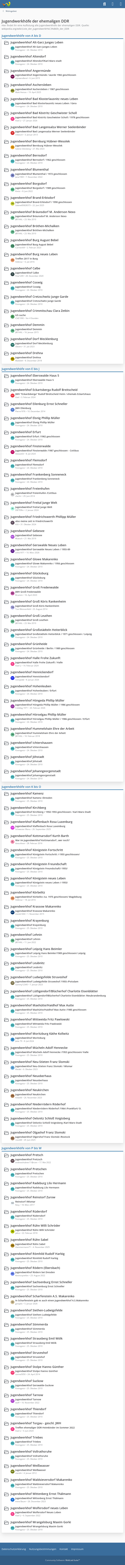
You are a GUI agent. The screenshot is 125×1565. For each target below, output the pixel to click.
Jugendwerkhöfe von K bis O (21, 787)
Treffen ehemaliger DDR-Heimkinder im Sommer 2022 (45, 1427)
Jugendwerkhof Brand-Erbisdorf (33, 198)
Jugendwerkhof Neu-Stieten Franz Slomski (40, 1062)
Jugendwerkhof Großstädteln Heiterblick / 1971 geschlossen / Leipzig (53, 634)
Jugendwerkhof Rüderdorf (29, 1211)
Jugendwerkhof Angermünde (31, 70)
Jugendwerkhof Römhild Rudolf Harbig (38, 1254)
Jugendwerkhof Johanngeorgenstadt (36, 771)
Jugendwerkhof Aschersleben (31, 85)
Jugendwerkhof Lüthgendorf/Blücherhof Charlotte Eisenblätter (54, 991)
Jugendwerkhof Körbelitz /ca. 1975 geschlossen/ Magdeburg (48, 896)
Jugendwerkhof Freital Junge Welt (34, 503)
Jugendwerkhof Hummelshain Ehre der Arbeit (42, 729)
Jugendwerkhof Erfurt (26, 432)
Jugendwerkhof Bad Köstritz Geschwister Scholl (44, 113)
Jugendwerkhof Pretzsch (28, 1159)
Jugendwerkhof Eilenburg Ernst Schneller (39, 404)
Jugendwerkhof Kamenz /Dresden (33, 797)
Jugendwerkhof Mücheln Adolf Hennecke (39, 1048)
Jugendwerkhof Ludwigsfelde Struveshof (39, 977)
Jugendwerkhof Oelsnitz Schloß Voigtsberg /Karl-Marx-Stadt (48, 1122)
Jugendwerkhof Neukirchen (30, 1090)
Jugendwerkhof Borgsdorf (29, 183)
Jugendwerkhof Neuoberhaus (31, 1076)
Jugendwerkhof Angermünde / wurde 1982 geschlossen (45, 74)
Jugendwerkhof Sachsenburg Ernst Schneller (41, 1282)
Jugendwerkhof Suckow (27, 1381)
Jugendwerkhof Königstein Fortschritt (37, 850)
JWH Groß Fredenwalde (28, 591)
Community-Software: (62, 1560)
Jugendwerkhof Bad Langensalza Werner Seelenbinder (48, 127)
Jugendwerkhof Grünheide (29, 644)
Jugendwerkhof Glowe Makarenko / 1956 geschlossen (44, 563)
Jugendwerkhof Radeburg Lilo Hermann (38, 1183)
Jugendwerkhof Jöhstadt (27, 757)
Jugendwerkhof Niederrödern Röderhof (38, 1104)
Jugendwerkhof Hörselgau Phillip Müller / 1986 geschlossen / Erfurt (52, 718)
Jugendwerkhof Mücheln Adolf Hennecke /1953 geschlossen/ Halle (52, 1051)
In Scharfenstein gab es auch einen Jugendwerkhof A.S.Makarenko (52, 1300)
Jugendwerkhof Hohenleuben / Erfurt (35, 690)
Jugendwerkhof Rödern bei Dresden (35, 1272)
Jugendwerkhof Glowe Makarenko (34, 559)
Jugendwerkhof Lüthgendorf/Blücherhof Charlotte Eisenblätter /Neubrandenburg (60, 995)
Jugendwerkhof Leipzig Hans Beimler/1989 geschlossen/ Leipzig (50, 953)
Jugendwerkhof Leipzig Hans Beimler (36, 949)
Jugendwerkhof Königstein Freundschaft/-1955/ (41, 868)
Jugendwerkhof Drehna (27, 353)
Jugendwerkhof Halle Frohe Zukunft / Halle (39, 662)
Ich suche (20, 314)
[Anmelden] (112, 4)
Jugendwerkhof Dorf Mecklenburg (34, 339)
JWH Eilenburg (23, 408)
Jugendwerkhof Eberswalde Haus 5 (35, 375)
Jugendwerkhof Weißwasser (30, 1465)
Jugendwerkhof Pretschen (29, 1169)
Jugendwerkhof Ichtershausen (31, 743)
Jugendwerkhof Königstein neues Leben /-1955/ (41, 882)
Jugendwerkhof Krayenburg (30, 920)
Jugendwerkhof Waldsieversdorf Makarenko (41, 1480)
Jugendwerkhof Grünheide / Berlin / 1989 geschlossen (45, 648)
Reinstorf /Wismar (25, 1201)
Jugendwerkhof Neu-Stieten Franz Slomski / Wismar (43, 1066)
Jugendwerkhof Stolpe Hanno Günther (37, 1367)
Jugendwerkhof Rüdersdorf (30, 1215)
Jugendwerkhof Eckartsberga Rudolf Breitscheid (44, 389)
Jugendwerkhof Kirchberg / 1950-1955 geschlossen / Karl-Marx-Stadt (53, 811)
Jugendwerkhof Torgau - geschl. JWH (36, 1423)
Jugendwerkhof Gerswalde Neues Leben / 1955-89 (42, 549)
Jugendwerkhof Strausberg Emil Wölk (36, 1338)
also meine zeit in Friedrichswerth (34, 521)
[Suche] (104, 4)
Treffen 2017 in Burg (26, 258)
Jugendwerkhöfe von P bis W (22, 1148)
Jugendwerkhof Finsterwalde (31, 446)
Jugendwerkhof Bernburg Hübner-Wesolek (40, 141)
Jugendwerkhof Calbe (25, 268)
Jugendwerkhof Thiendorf (28, 1409)
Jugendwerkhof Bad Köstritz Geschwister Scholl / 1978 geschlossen (52, 117)
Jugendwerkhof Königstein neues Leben (38, 878)
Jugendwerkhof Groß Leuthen (31, 615)
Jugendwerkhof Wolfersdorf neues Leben (39, 1508)
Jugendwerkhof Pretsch (27, 1155)
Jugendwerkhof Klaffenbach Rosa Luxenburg (41, 822)
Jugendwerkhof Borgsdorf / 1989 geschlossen (40, 188)
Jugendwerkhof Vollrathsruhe (31, 1451)
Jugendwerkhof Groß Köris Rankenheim (38, 601)
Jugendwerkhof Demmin (27, 325)
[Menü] (121, 4)
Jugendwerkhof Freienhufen (30, 488)
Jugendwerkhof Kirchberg (28, 807)
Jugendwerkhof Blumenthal (30, 169)
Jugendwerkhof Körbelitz (28, 892)
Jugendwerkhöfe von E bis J (20, 369)
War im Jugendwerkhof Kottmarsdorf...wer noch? (42, 840)
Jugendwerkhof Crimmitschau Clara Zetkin (40, 311)
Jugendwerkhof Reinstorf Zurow (33, 1197)
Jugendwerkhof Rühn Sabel (29, 1240)
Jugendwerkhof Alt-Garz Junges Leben (37, 42)
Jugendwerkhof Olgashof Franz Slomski (38, 1132)
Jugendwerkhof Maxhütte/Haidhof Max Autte (42, 1005)
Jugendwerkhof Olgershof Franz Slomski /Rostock (42, 1136)
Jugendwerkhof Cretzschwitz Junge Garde (39, 296)
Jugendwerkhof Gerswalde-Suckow (34, 1385)
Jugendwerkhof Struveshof (29, 1352)
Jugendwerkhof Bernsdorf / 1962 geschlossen (40, 159)
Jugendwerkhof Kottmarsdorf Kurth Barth (40, 836)
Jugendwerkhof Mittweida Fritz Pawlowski (40, 1019)
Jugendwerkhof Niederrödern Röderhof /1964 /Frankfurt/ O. (48, 1108)
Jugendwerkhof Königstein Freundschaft (39, 864)
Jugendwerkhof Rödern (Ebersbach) (35, 1268)
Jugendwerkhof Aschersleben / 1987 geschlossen (42, 89)
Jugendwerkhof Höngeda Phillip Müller (37, 700)
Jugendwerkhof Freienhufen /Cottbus (35, 492)
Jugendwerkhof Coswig (26, 282)
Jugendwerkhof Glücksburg (29, 573)
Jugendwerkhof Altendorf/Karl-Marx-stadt (38, 60)
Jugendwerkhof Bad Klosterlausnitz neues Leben (44, 99)
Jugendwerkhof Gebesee (27, 531)
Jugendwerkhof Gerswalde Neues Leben (38, 545)
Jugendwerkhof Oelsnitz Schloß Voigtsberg (40, 1118)
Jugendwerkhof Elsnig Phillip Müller (35, 418)
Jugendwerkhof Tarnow (27, 1395)
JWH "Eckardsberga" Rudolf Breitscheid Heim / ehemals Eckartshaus (53, 394)
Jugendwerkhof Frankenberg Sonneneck (38, 474)
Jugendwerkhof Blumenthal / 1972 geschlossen (41, 173)
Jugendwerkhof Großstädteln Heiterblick (39, 630)
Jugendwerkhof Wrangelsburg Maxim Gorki (41, 1522)
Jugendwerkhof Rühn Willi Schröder (35, 1225)
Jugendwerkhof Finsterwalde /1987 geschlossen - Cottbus (47, 450)
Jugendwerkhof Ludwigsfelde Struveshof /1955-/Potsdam (46, 981)
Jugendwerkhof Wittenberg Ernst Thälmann (41, 1494)
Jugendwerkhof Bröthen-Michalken (35, 226)
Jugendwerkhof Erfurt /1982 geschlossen (37, 436)
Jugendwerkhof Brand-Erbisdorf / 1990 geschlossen (43, 202)
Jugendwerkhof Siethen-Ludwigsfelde (36, 1310)
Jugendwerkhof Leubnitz (28, 963)
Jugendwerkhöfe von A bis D (21, 35)
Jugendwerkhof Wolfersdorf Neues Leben (38, 1512)
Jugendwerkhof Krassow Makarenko (36, 906)
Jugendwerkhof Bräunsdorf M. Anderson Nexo (43, 212)
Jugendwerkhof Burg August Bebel (34, 240)
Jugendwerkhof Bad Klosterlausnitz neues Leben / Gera (45, 103)
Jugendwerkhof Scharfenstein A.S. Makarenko (42, 1296)
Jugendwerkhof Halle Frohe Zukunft (35, 658)
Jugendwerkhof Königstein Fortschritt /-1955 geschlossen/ (47, 854)
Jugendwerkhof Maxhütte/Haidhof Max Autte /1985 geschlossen (50, 1009)
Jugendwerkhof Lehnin (26, 935)
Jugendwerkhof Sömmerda (29, 1324)
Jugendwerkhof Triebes (27, 1437)
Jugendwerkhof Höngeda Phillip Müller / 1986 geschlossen (47, 704)
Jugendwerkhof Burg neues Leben (34, 254)
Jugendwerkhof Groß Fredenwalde (35, 587)
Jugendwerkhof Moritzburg (30, 1037)
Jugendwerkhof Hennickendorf (32, 672)
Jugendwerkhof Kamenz (27, 793)
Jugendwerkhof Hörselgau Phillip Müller (38, 714)
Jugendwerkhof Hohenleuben (31, 686)
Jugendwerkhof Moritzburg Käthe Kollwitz (40, 1033)
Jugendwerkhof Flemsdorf (29, 460)
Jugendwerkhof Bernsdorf (29, 155)
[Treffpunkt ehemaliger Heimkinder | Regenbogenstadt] (6, 4)
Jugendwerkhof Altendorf (28, 56)
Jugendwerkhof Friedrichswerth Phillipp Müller (43, 517)
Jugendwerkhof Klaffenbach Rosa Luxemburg (40, 826)
